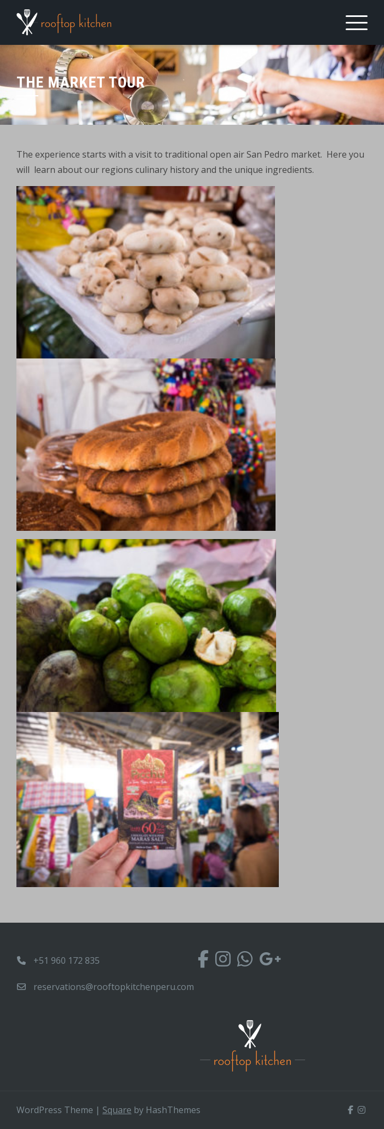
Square (116, 1110)
